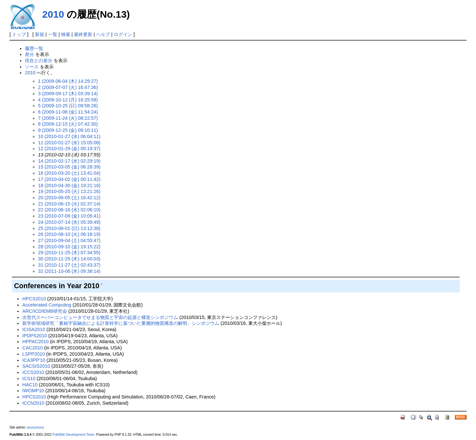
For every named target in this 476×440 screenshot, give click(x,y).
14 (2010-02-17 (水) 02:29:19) (69, 161)
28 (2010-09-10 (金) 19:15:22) (69, 246)
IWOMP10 (33, 390)
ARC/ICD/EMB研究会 (44, 311)
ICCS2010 (33, 372)
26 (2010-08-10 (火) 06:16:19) (69, 234)
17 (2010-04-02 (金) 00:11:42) (69, 179)
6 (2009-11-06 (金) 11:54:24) (68, 111)
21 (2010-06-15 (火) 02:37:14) (69, 203)
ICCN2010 (33, 403)
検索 (65, 34)
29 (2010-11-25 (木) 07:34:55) (69, 252)
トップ (19, 34)
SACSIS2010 (36, 366)
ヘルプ (103, 34)
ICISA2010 (33, 329)
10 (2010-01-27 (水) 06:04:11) (69, 136)
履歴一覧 (34, 48)
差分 (29, 54)
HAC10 (29, 384)
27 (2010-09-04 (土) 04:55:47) (69, 240)
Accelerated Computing (46, 305)
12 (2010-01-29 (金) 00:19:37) (69, 148)
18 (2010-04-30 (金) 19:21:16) (69, 185)
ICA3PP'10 (33, 360)
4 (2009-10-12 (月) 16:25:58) (68, 99)
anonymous (35, 427)
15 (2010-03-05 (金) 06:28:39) (69, 166)
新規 (39, 34)
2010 (53, 14)
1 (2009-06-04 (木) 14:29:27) (68, 81)
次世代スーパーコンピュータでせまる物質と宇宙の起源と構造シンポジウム (100, 317)
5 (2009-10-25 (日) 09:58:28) (68, 105)
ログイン (123, 34)
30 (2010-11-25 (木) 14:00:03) (69, 258)
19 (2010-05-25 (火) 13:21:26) (69, 191)
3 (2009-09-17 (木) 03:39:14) (68, 93)
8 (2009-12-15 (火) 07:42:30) (68, 124)
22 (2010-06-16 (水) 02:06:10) (69, 209)
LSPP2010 (33, 354)
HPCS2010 (34, 298)
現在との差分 (38, 60)
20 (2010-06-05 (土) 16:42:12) (69, 197)
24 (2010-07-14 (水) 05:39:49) (69, 222)
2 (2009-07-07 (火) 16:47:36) (68, 87)
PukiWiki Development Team (73, 434)
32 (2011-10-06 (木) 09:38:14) (69, 271)
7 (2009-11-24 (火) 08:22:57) (68, 118)
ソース (32, 66)
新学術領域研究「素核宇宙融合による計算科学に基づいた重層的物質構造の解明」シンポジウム (120, 323)
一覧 (52, 34)
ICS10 (28, 378)
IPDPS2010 (34, 335)
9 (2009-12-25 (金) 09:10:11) (68, 130)
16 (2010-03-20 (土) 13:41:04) (69, 173)
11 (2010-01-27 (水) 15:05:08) (69, 142)
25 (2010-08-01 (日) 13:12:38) (69, 228)
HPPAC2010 (35, 341)
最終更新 (83, 34)
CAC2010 (32, 347)
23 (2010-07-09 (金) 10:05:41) (69, 216)
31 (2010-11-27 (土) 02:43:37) (69, 265)
